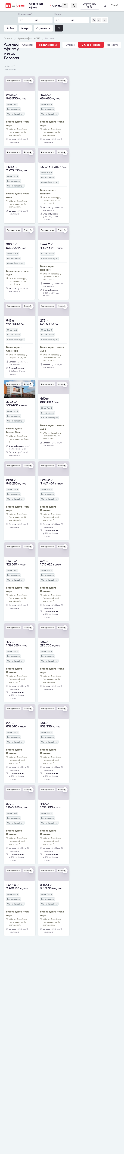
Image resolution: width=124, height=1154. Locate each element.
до (36, 19)
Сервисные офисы (36, 5)
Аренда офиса (13, 80)
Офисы (20, 5)
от (21, 19)
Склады (57, 5)
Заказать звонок (74, 5)
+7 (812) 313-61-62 (89, 5)
